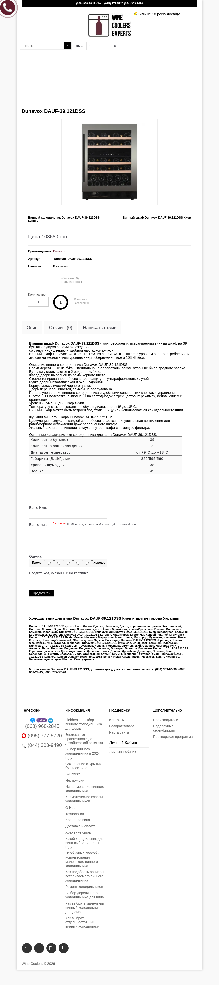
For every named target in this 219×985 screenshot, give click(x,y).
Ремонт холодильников (84, 887)
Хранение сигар (78, 832)
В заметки (80, 299)
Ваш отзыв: (83, 524)
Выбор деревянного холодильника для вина (84, 895)
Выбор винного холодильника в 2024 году (82, 753)
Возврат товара (122, 726)
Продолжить (41, 593)
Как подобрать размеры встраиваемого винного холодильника (84, 876)
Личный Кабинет (122, 752)
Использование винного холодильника (84, 789)
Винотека (73, 774)
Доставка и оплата (80, 826)
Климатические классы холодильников (84, 799)
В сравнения (81, 303)
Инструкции (74, 780)
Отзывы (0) (60, 327)
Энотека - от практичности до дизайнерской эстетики (84, 739)
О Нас (70, 807)
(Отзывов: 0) (70, 278)
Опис (32, 327)
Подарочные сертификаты (164, 728)
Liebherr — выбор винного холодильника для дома (83, 724)
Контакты (116, 720)
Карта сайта (119, 732)
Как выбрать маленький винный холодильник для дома (84, 907)
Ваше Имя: (38, 507)
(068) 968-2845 (85, 3)
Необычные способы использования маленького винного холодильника (82, 859)
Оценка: (35, 556)
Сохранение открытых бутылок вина (83, 766)
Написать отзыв (72, 282)
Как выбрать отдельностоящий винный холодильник (82, 922)
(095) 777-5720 (113, 3)
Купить (61, 302)
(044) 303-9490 (133, 3)
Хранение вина (77, 820)
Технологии (74, 814)
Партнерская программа (173, 737)
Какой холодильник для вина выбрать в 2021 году (84, 843)
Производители (165, 720)
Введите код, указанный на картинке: (59, 573)
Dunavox (59, 251)
